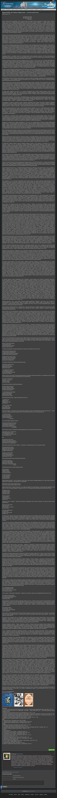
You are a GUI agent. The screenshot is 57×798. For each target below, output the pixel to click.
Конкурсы (31, 9)
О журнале (8, 9)
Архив (13, 9)
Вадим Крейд (20, 754)
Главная (3, 9)
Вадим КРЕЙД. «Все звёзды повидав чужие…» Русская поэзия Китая (20, 12)
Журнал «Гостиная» (31, 792)
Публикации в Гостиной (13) (17, 767)
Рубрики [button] (46, 796)
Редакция (36, 9)
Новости (21, 9)
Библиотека (26, 9)
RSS (54, 0)
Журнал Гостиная (6, 4)
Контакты (41, 9)
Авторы (16, 9)
